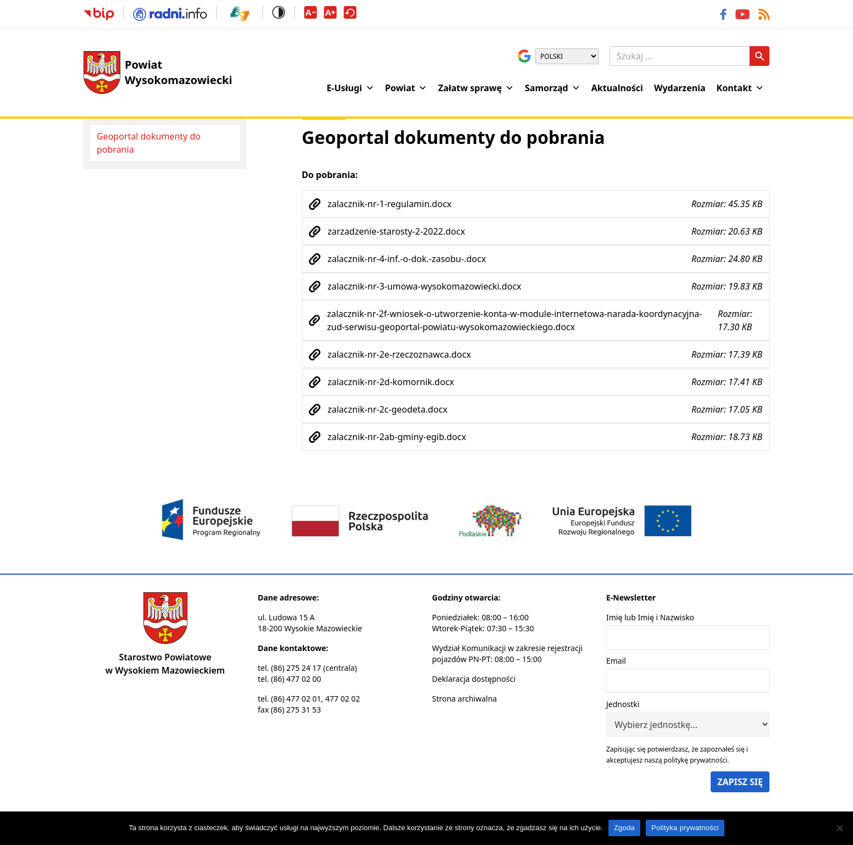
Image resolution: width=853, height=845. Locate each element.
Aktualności (617, 88)
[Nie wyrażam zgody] (839, 827)
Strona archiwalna (464, 698)
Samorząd (552, 88)
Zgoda (624, 828)
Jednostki (622, 704)
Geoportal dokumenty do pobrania (149, 142)
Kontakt (740, 88)
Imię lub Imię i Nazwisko (650, 617)
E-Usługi (350, 88)
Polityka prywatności (685, 828)
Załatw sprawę (476, 88)
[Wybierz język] (567, 56)
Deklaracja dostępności (474, 679)
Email (616, 660)
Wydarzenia (680, 88)
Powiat (406, 88)
